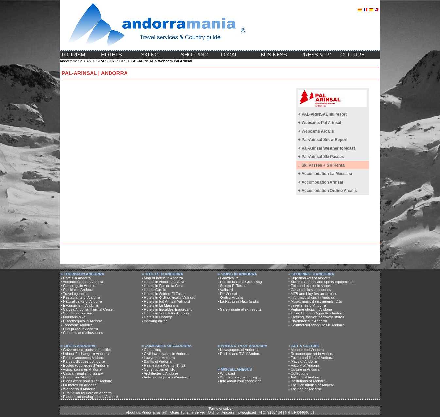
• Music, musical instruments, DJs (315, 301)
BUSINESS (274, 54)
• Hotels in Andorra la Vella (163, 282)
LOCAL (229, 54)
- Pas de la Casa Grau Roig (240, 282)
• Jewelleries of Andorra (307, 305)
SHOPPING (194, 54)
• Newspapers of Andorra (238, 350)
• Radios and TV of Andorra (239, 354)
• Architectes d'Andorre (160, 373)
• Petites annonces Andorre (82, 358)
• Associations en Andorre (81, 369)
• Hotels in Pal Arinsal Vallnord (166, 301)
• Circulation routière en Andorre (86, 393)
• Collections (298, 373)
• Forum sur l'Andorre (78, 377)
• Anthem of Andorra (304, 377)
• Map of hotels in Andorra (162, 278)
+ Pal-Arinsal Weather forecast (326, 148)
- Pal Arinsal (227, 294)
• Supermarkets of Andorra (309, 278)
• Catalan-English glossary (82, 373)
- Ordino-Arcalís (230, 297)
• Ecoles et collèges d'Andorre (85, 365)
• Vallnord (225, 290)
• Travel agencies (74, 294)
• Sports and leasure (77, 313)
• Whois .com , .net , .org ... (239, 377)
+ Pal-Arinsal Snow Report (322, 139)
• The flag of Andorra (304, 389)
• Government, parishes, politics (86, 350)
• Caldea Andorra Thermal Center (87, 309)
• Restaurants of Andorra (80, 297)
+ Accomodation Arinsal (320, 182)
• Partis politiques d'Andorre (83, 361)
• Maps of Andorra (302, 361)
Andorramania (71, 61)
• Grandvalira (228, 278)
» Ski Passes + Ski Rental (322, 165)
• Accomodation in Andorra (82, 282)
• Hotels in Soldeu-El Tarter (163, 294)
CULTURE (352, 54)
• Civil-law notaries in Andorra (165, 354)
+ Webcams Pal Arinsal (319, 122)
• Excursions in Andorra (79, 305)
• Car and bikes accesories (309, 290)
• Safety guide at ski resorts (239, 309)
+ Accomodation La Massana (325, 173)
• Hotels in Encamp (157, 317)
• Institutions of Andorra (306, 381)
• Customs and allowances (82, 333)
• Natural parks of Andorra (81, 301)
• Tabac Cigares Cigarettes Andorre (316, 313)
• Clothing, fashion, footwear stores (316, 317)
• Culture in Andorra (304, 369)
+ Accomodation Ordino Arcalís (327, 190)
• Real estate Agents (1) (161, 365)
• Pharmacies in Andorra (307, 321)
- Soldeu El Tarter (231, 286)
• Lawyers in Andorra (158, 358)
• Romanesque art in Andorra (311, 354)
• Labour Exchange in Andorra (85, 354)
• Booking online (155, 321)
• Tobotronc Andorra (77, 325)
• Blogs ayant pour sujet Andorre (86, 381)
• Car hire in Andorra (77, 290)
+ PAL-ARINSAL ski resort (322, 114)
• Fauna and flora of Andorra (310, 358)
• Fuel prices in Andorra (79, 329)
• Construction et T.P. (158, 369)
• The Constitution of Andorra (311, 385)
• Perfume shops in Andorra (310, 309)
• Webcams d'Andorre (78, 389)
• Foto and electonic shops (309, 286)
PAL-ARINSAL (142, 61)
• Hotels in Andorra (76, 278)
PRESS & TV (315, 54)
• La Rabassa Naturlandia (238, 301)
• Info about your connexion (240, 381)
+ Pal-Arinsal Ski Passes (321, 156)
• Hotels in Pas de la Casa (162, 286)
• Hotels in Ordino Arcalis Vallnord (168, 297)
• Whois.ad (226, 373)
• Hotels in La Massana (160, 305)
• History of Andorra (303, 365)
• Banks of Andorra (157, 361)
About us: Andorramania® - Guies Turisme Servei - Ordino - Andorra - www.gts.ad (191, 412)
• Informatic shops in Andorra (311, 297)
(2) (182, 365)
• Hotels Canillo (154, 290)
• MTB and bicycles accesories (312, 294)
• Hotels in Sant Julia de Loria (165, 313)
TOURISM (73, 54)
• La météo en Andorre (79, 385)
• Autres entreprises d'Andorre (166, 377)
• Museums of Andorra (306, 350)
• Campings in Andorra (79, 286)
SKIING (150, 54)
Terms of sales (220, 408)
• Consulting (151, 350)
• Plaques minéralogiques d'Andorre (89, 397)
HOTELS (111, 54)
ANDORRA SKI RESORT (106, 61)
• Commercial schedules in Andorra (316, 325)
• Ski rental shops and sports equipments (321, 282)
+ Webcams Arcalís (316, 131)
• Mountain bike (73, 317)
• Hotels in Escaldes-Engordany (167, 309)
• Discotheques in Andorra (81, 321)
